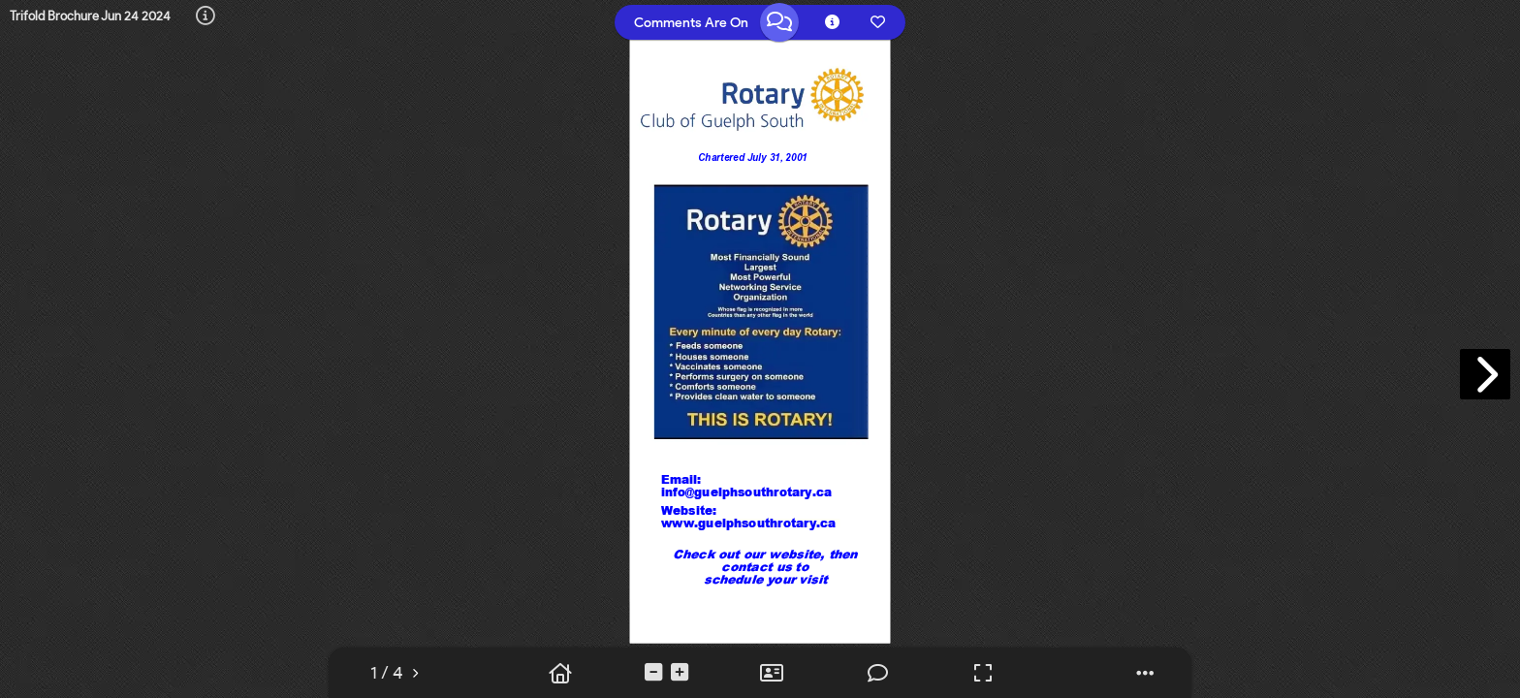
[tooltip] (205, 17)
